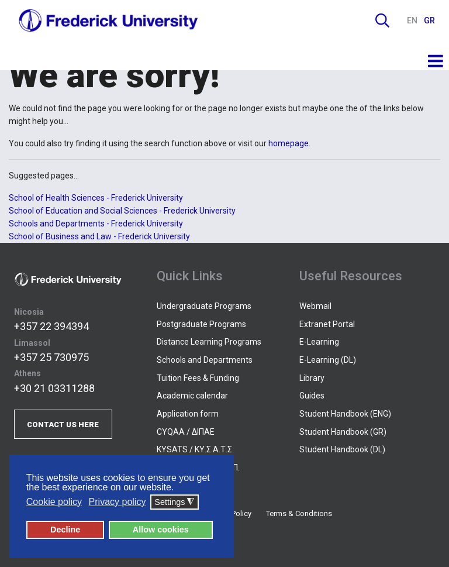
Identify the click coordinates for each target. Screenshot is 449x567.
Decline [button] (65, 529)
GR (429, 20)
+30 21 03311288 (54, 388)
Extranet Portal (327, 324)
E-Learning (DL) (327, 360)
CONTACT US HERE (63, 424)
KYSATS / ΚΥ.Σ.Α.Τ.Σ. (195, 449)
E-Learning (319, 341)
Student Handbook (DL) (342, 449)
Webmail (315, 306)
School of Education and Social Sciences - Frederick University (122, 210)
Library (311, 378)
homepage (288, 143)
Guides (311, 395)
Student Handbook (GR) (342, 432)
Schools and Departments (205, 360)
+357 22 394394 (51, 326)
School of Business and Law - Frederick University (99, 236)
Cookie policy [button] (54, 502)
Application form (188, 413)
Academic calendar (192, 395)
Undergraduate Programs (204, 306)
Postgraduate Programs (201, 324)
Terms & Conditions (299, 513)
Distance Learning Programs (209, 341)
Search (382, 20)
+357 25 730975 (51, 357)
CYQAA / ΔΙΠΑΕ (186, 432)
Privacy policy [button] (117, 502)
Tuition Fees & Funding (198, 378)
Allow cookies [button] (161, 529)
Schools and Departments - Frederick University (96, 223)
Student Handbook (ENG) (345, 413)
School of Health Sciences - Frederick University (96, 197)
